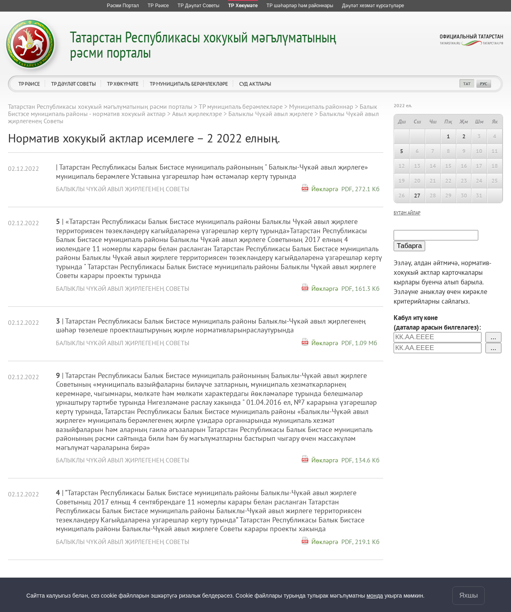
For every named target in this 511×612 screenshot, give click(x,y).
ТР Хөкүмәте (123, 83)
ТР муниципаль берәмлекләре (189, 83)
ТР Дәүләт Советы (73, 83)
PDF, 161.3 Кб (360, 288)
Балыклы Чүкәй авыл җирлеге (270, 114)
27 (417, 195)
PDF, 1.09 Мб (359, 343)
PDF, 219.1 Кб (360, 542)
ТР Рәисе (29, 83)
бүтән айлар (407, 213)
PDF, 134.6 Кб (360, 460)
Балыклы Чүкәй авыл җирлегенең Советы (122, 189)
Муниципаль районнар (321, 106)
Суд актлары (255, 83)
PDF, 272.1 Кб (360, 189)
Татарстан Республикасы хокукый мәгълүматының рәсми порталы (203, 44)
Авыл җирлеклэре (197, 114)
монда (374, 595)
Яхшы (468, 595)
